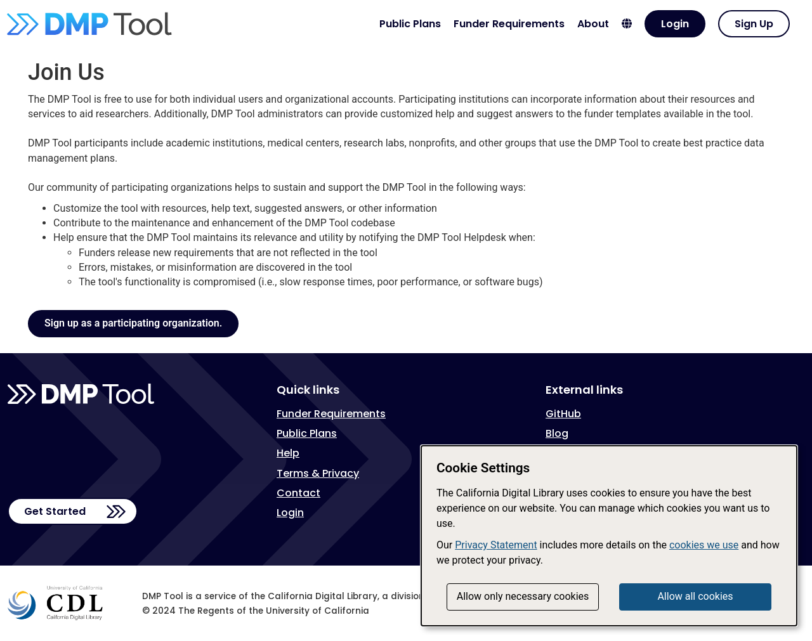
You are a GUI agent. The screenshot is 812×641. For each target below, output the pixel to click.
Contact (298, 493)
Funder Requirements (509, 23)
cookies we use (703, 545)
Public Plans (410, 23)
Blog (557, 433)
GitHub (563, 413)
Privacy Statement (496, 545)
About (593, 23)
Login (675, 23)
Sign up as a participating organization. (133, 323)
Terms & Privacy (318, 473)
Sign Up (754, 23)
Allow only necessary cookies (523, 596)
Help (288, 453)
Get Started (55, 511)
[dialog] (609, 536)
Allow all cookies (695, 596)
